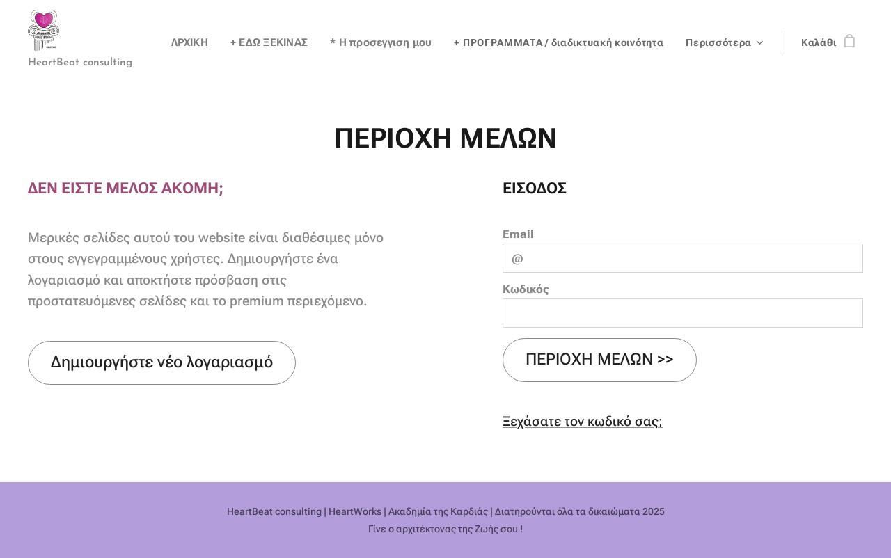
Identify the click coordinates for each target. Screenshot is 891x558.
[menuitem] (200, 42)
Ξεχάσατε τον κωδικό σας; (583, 421)
